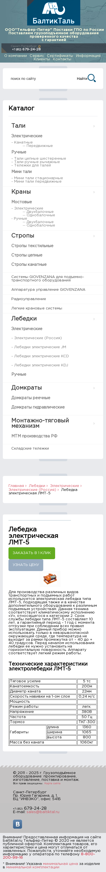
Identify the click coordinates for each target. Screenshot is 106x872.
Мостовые (21, 202)
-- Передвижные (38, 146)
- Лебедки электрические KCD (40, 356)
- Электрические (27, 208)
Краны (21, 192)
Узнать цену (26, 565)
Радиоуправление (28, 299)
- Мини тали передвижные (36, 181)
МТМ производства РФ (34, 436)
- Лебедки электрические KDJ (39, 365)
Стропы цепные (26, 255)
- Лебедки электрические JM (38, 347)
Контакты (62, 59)
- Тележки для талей (31, 165)
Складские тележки (30, 448)
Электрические (26, 136)
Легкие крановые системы (36, 308)
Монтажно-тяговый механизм (40, 423)
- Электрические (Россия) (36, 338)
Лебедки (24, 318)
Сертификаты (60, 55)
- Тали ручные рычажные (35, 162)
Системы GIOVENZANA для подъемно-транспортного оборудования (47, 278)
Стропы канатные (29, 264)
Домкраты (26, 387)
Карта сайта (52, 783)
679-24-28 (26, 49)
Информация (88, 55)
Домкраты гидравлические (38, 407)
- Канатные (22, 142)
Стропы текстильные (32, 246)
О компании (15, 55)
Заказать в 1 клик (32, 553)
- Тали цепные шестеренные (38, 158)
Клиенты (42, 59)
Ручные (18, 152)
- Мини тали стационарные (37, 178)
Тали (18, 126)
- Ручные (19, 218)
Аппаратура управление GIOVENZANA (48, 289)
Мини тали (21, 172)
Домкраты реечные (30, 398)
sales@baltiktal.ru (43, 812)
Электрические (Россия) (32, 489)
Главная (16, 486)
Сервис (37, 55)
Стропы (22, 235)
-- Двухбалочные (38, 211)
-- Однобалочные (39, 215)
